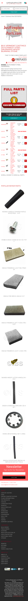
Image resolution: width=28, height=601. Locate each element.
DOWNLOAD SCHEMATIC (17, 63)
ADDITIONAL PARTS (6, 536)
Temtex (3, 520)
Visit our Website (23, 57)
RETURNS (3, 545)
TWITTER (13, 482)
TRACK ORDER (5, 529)
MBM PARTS (4, 560)
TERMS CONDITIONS (7, 549)
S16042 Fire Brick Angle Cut (12, 167)
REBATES (3, 543)
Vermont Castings (7, 521)
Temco (3, 518)
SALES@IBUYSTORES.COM (9, 485)
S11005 (2, 150)
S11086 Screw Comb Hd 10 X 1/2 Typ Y (12, 155)
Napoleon (4, 512)
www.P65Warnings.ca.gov (18, 596)
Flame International (8, 498)
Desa (2, 494)
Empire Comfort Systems (9, 496)
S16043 (2, 171)
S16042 (2, 166)
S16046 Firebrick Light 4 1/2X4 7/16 (14, 351)
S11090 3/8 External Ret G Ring (14, 434)
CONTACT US (4, 556)
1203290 (2, 137)
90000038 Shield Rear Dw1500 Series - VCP (12, 125)
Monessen (4, 511)
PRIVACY (3, 547)
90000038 (2, 124)
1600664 (2, 143)
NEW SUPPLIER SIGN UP (8, 532)
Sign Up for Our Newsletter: (14, 470)
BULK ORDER (5, 527)
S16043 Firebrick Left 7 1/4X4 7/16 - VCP (12, 172)
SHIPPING (4, 531)
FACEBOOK (4, 482)
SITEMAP (3, 538)
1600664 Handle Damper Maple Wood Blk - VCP (12, 144)
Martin (3, 509)
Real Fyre (4, 516)
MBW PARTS (4, 561)
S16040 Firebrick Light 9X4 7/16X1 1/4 (12, 161)
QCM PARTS (4, 563)
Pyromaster (5, 514)
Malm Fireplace (6, 507)
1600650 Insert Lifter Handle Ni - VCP (14, 378)
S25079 (2, 131)
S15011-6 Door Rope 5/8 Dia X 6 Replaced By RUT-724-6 (14, 461)
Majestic (4, 505)
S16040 (2, 160)
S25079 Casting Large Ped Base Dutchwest (12, 132)
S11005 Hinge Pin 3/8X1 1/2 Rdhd (12, 150)
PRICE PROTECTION (6, 534)
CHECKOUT (14, 118)
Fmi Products (5, 500)
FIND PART (14, 12)
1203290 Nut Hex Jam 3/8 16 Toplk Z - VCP (12, 138)
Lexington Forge (6, 503)
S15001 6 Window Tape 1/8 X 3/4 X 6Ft (14, 406)
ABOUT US (4, 554)
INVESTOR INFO (5, 558)
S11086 (2, 154)
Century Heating (6, 493)
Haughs (3, 502)
